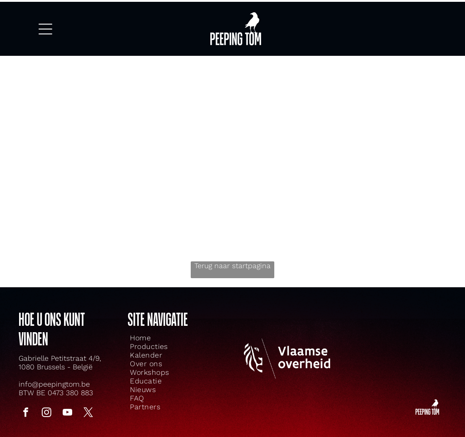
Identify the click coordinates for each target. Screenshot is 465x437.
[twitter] (88, 405)
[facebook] (26, 405)
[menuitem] (160, 329)
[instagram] (47, 405)
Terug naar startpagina (232, 257)
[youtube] (67, 405)
